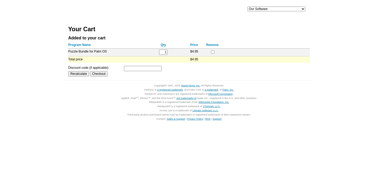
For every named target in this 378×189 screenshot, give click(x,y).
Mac (172, 9)
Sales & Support (176, 118)
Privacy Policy (195, 118)
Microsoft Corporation (220, 93)
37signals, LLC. (211, 106)
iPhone (146, 9)
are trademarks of (186, 98)
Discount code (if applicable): (88, 68)
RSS (208, 118)
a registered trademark (170, 89)
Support (226, 9)
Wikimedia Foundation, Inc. (213, 102)
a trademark (211, 89)
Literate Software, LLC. (205, 110)
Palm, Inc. (228, 89)
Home (102, 9)
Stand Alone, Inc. (190, 85)
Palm (199, 9)
